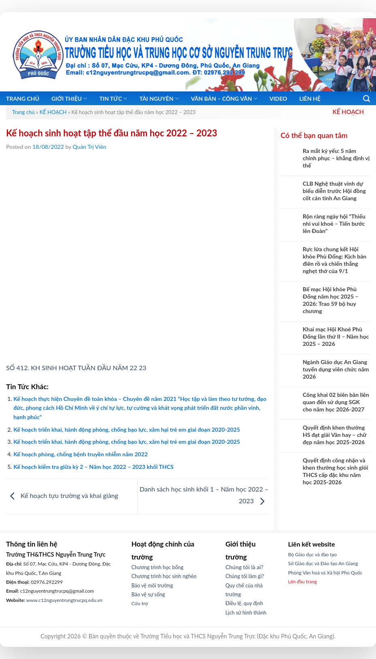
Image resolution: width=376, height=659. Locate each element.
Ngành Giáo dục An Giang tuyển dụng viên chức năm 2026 (336, 369)
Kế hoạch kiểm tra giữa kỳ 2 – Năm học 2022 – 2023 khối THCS (93, 466)
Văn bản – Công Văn (224, 98)
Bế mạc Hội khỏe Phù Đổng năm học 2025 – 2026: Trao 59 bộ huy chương (331, 300)
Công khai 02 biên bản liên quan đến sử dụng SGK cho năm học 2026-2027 (336, 402)
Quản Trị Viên (89, 146)
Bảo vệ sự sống (148, 594)
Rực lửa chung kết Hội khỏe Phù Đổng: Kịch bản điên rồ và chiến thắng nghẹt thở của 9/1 (334, 260)
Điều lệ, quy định (244, 603)
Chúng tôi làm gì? (244, 576)
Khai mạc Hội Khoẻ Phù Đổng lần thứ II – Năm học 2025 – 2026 (336, 336)
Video (278, 98)
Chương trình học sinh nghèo (164, 576)
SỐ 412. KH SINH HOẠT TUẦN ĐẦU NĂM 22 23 (76, 367)
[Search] (366, 98)
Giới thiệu (69, 98)
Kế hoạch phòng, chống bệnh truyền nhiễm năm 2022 (80, 454)
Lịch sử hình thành (245, 613)
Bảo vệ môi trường (152, 586)
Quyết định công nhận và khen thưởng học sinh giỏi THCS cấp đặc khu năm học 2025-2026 (335, 471)
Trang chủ (22, 98)
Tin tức (113, 98)
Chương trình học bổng (157, 567)
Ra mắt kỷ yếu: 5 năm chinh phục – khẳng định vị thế (336, 158)
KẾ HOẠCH (53, 112)
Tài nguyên (158, 98)
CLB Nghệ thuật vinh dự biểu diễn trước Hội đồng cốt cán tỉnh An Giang (334, 190)
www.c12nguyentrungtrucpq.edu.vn (64, 600)
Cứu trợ (140, 603)
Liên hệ (310, 98)
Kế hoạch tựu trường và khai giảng (62, 496)
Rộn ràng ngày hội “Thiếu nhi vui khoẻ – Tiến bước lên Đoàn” (334, 223)
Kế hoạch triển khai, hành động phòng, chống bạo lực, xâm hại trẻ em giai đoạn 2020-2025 (126, 429)
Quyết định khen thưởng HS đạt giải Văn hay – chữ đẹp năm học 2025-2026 (334, 434)
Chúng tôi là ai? (244, 567)
